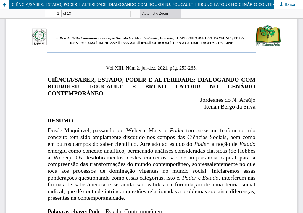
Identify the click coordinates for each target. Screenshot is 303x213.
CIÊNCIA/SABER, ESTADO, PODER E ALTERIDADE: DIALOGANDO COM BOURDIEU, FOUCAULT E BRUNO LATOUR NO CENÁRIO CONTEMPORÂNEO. (154, 4)
